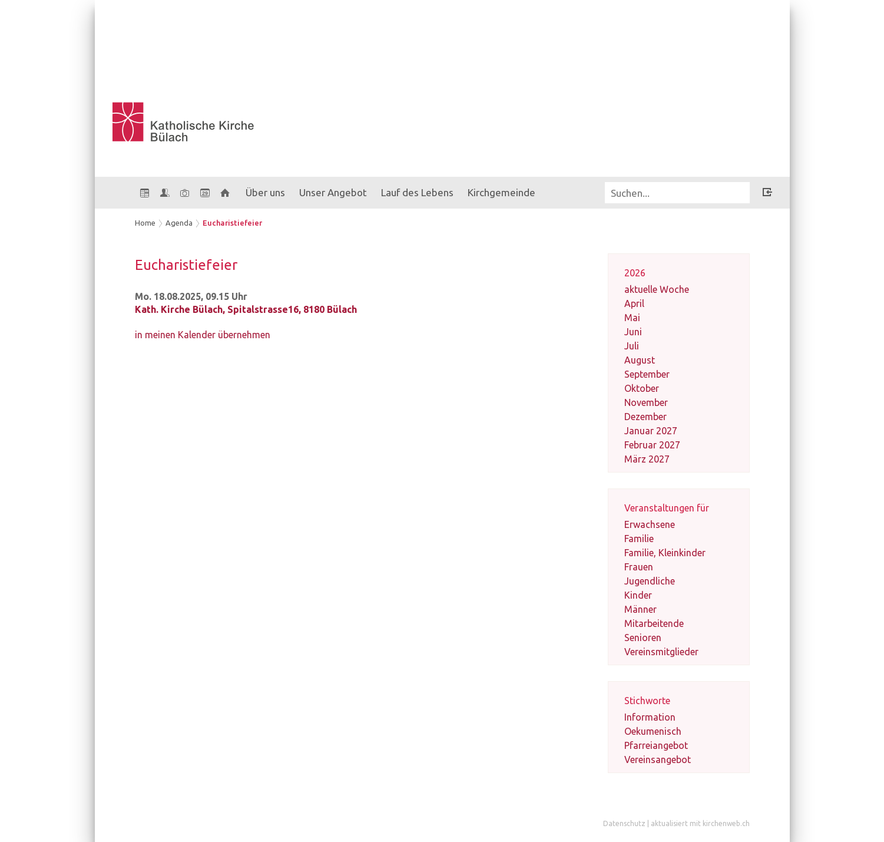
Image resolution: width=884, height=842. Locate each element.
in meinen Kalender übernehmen (202, 334)
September (647, 374)
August (639, 360)
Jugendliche (649, 581)
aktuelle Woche (656, 289)
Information (650, 717)
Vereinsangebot (657, 759)
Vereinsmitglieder (661, 651)
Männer (640, 609)
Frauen (638, 567)
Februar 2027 (652, 445)
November (646, 402)
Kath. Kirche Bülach (246, 309)
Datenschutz (624, 823)
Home (145, 223)
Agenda (179, 223)
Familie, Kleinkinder (665, 552)
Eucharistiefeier (232, 223)
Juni (633, 331)
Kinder (638, 595)
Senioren (642, 637)
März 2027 (647, 459)
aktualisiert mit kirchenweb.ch (700, 823)
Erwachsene (649, 524)
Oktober (641, 388)
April (634, 303)
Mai (632, 317)
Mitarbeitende (654, 623)
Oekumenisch (652, 731)
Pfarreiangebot (656, 745)
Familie (639, 538)
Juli (631, 346)
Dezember (645, 416)
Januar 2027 (650, 430)
